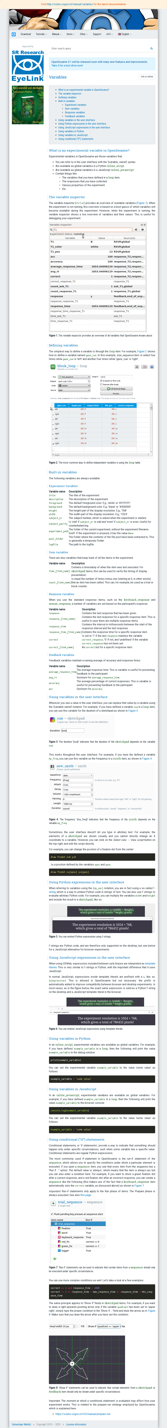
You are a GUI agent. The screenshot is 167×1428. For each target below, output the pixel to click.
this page (85, 1195)
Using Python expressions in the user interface (82, 123)
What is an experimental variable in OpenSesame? (83, 89)
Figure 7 (139, 1185)
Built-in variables (66, 101)
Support (97, 34)
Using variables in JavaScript (73, 135)
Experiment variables (75, 104)
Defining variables (67, 97)
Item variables (72, 108)
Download (26, 34)
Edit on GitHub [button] (147, 76)
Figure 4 (147, 758)
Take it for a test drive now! (67, 65)
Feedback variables (75, 116)
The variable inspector (69, 93)
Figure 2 (142, 351)
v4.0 (109, 34)
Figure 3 (133, 710)
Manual (57, 34)
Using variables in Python (71, 131)
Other (84, 34)
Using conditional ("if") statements (75, 138)
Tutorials (41, 34)
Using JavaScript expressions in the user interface (84, 127)
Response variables (75, 112)
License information (76, 1424)
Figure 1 (142, 203)
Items (71, 34)
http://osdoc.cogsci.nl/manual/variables (70, 4)
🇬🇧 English (124, 34)
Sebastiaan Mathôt (21, 1424)
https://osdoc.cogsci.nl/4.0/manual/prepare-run (83, 1414)
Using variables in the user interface (76, 120)
